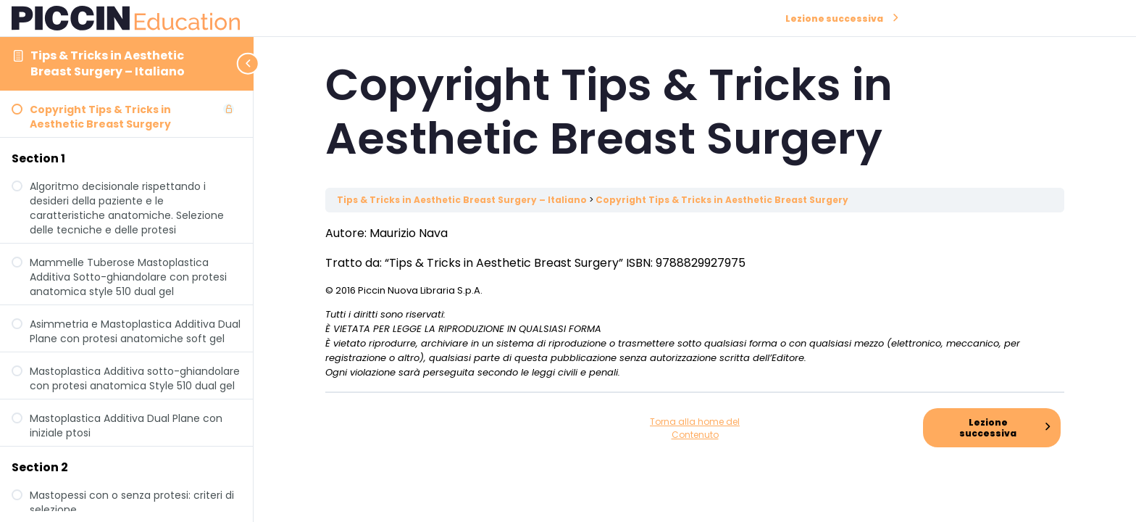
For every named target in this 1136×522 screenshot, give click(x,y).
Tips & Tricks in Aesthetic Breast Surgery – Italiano (107, 63)
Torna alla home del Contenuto (695, 428)
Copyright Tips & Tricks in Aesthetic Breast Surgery (722, 200)
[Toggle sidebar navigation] (249, 63)
